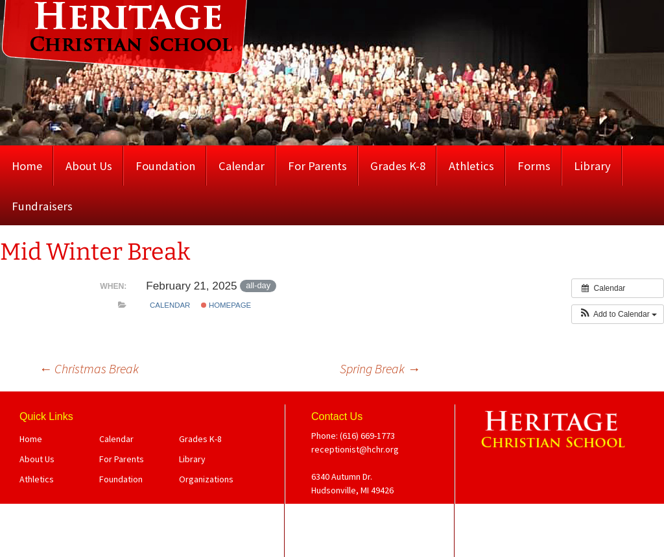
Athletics (471, 165)
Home (27, 165)
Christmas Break (89, 368)
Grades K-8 (397, 165)
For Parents (317, 165)
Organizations (206, 479)
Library (592, 165)
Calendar (242, 165)
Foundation (165, 165)
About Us (88, 165)
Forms (534, 165)
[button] (617, 314)
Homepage (226, 305)
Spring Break (380, 368)
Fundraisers (42, 206)
